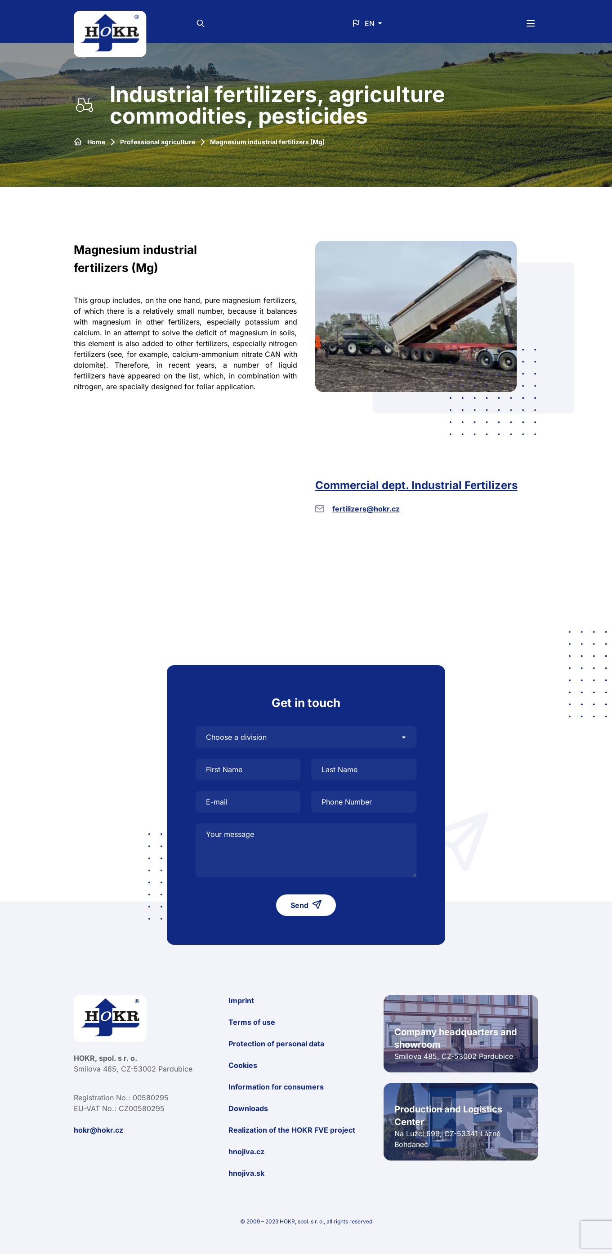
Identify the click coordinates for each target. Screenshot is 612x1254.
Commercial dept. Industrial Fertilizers (416, 485)
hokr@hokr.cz (98, 1129)
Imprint (241, 1000)
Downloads (248, 1108)
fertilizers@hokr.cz (366, 508)
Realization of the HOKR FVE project (291, 1129)
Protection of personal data (276, 1043)
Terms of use (251, 1022)
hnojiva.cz (246, 1151)
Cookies (242, 1065)
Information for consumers (276, 1086)
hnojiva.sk (246, 1173)
